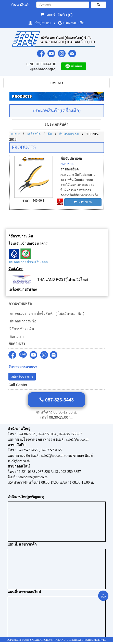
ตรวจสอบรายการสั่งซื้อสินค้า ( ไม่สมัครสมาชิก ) (46, 313)
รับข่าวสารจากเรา (22, 367)
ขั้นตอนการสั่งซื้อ (22, 321)
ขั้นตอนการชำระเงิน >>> (28, 262)
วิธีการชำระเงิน (21, 329)
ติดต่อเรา (16, 336)
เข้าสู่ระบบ (42, 23)
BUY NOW (83, 202)
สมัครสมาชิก (73, 23)
